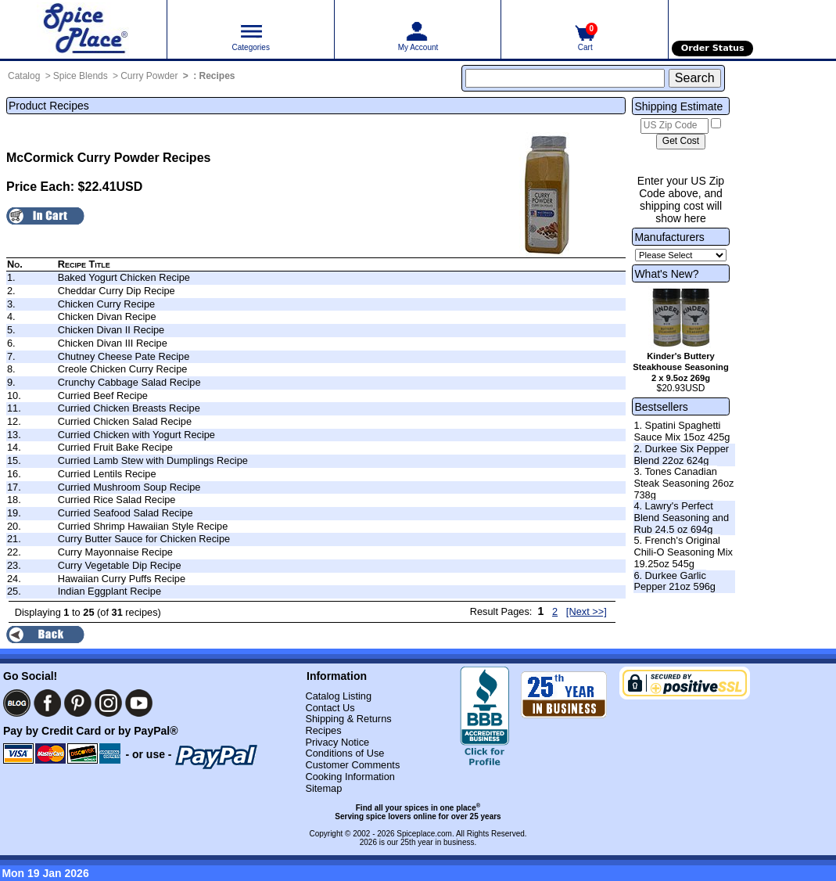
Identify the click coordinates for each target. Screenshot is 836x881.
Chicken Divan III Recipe (112, 343)
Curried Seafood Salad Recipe (125, 513)
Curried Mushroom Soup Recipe (129, 487)
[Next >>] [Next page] (586, 611)
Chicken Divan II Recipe (111, 330)
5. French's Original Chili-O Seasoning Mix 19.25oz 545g (683, 551)
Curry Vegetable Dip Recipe (119, 565)
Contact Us (329, 708)
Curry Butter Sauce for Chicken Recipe (144, 539)
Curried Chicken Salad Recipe (125, 421)
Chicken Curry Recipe (106, 304)
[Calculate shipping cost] (680, 141)
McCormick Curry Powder (83, 157)
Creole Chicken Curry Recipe (123, 369)
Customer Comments (352, 765)
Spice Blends (80, 75)
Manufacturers (669, 237)
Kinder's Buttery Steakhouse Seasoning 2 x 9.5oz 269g (680, 367)
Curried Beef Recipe (103, 395)
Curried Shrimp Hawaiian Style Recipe (143, 526)
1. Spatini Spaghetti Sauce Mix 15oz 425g (681, 431)
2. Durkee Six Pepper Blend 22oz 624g (681, 454)
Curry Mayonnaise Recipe (115, 552)
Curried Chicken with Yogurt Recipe (136, 434)
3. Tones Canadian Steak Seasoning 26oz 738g (683, 483)
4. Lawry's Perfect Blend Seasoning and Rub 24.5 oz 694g (681, 517)
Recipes (217, 75)
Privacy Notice (337, 742)
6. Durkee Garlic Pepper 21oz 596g (674, 581)
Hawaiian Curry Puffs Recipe (121, 578)
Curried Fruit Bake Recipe (115, 447)
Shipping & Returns (348, 719)
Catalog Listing (338, 696)
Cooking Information (350, 776)
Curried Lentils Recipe (107, 474)
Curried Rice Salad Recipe (117, 499)
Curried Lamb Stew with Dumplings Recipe (153, 460)
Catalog (24, 75)
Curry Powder (149, 75)
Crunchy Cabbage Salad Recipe (129, 382)
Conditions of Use (344, 753)
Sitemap (323, 788)
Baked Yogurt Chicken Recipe (124, 277)
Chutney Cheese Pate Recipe (124, 356)
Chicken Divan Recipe (107, 316)
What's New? (666, 274)
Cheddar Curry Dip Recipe (116, 291)
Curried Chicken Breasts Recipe (129, 408)
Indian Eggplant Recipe (109, 591)
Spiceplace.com (424, 833)
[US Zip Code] (674, 126)
